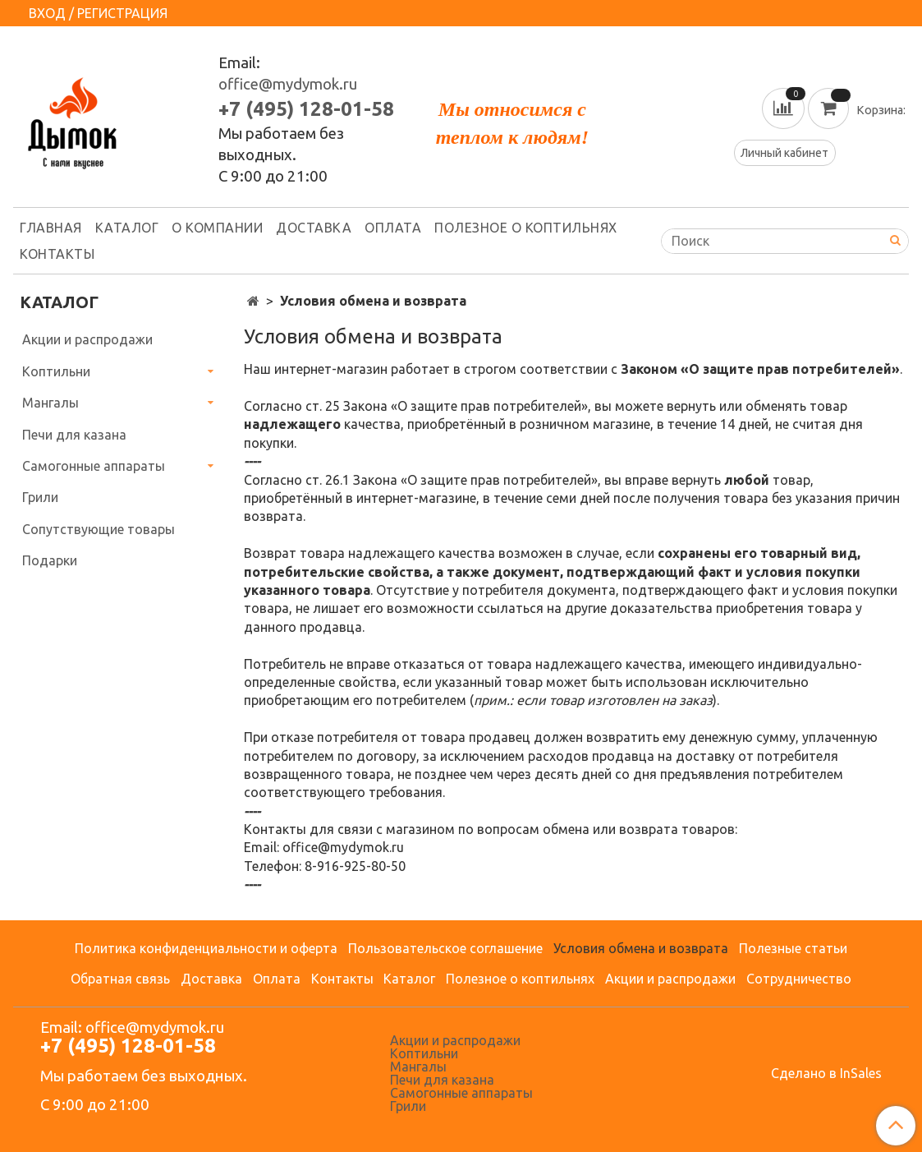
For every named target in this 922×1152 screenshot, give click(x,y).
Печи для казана (74, 434)
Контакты (57, 254)
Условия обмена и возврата (640, 948)
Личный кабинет (784, 152)
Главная (51, 227)
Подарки (49, 560)
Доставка (313, 227)
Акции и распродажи (87, 339)
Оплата (393, 227)
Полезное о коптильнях (525, 227)
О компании (217, 227)
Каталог (127, 227)
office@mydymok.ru (287, 84)
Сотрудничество (798, 978)
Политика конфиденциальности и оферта (206, 948)
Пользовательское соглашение (445, 948)
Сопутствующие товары (98, 529)
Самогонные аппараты (93, 465)
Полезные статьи (793, 948)
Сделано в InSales (826, 1073)
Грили (40, 497)
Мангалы (50, 402)
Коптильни (56, 371)
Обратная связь (120, 978)
